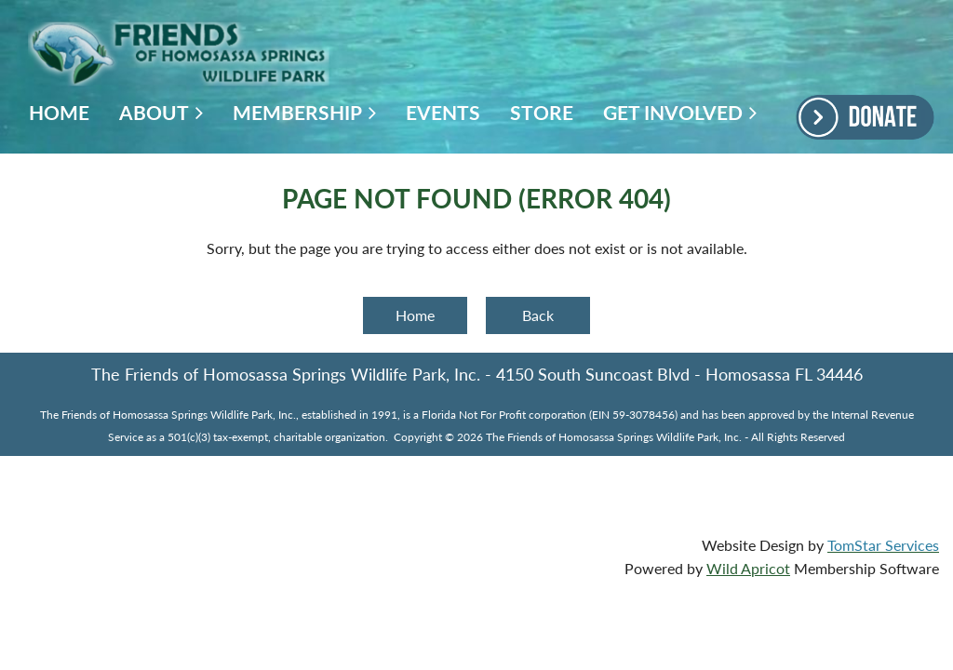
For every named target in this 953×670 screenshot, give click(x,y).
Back (538, 315)
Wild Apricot (748, 568)
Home (415, 315)
